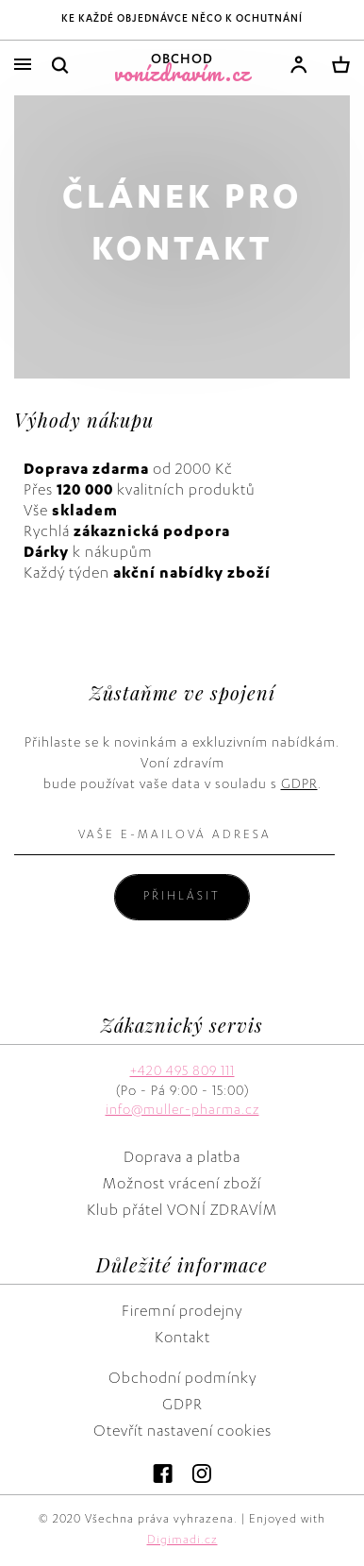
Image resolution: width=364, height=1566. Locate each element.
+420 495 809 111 (182, 1072)
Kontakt (182, 1339)
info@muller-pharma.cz (182, 1111)
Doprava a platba (182, 1159)
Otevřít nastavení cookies (182, 1432)
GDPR (299, 785)
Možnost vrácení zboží (182, 1185)
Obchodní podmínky (182, 1380)
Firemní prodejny (182, 1313)
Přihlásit (182, 896)
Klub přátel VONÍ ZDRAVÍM (182, 1212)
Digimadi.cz (182, 1540)
